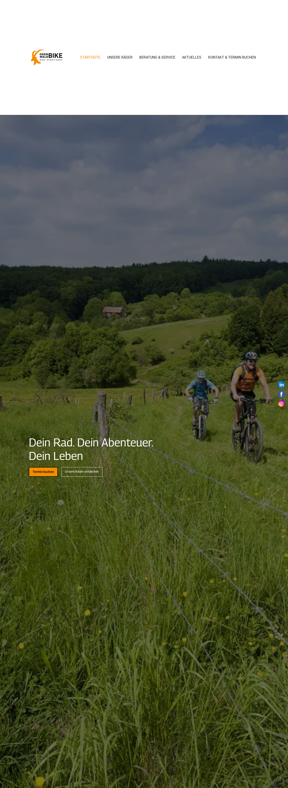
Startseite (90, 57)
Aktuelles (191, 57)
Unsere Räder (120, 57)
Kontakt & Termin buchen (232, 57)
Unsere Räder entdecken (82, 471)
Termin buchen (43, 472)
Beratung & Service (157, 57)
